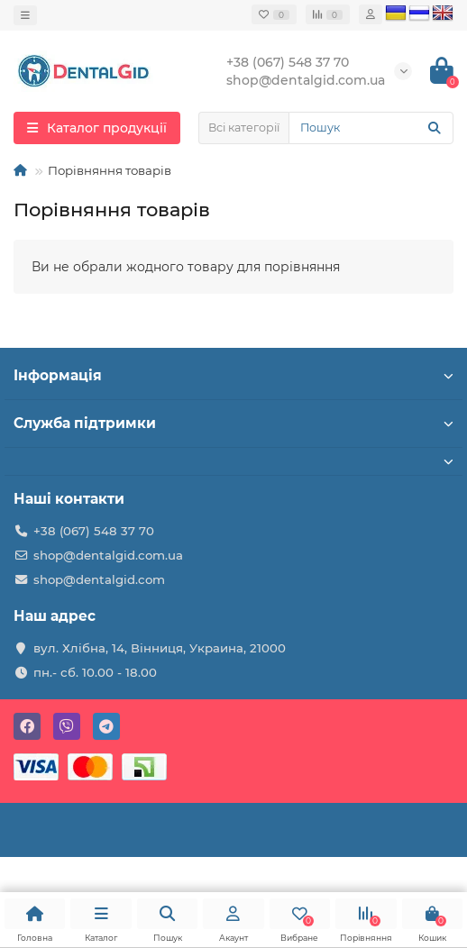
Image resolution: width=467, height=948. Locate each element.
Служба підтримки (233, 423)
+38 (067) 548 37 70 (93, 531)
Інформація (233, 375)
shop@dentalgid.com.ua (108, 555)
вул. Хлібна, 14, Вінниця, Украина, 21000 (159, 648)
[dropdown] (25, 15)
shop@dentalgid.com (99, 579)
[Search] (370, 128)
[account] (370, 14)
